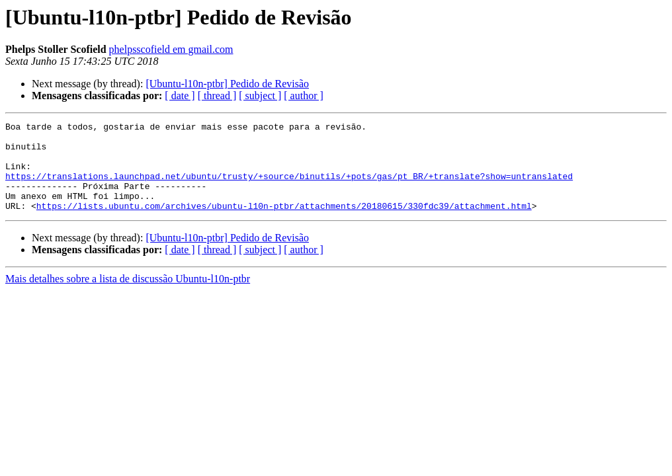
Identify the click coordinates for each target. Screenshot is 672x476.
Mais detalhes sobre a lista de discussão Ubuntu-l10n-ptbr (127, 296)
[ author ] (303, 95)
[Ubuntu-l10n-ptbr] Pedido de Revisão (227, 83)
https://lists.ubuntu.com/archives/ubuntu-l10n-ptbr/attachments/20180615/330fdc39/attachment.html (284, 223)
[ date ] (179, 95)
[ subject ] (260, 95)
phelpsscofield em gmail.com (171, 49)
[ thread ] (217, 95)
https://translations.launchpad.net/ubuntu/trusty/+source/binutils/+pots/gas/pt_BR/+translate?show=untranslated (289, 188)
